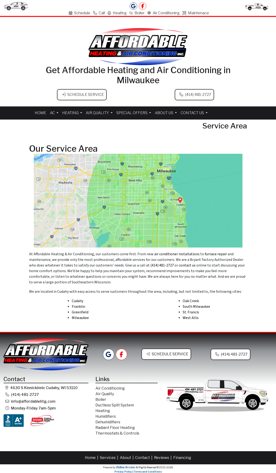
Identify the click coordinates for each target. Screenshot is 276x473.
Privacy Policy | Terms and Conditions (138, 471)
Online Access (125, 467)
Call (99, 13)
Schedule (79, 13)
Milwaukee (80, 317)
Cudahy (77, 300)
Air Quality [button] (98, 112)
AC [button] (53, 112)
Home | (92, 457)
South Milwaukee (196, 306)
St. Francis (191, 311)
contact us (187, 264)
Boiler (137, 13)
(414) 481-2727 (198, 94)
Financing (182, 457)
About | (127, 457)
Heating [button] (70, 112)
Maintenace (195, 13)
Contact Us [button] (193, 112)
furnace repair (216, 253)
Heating (117, 13)
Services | (109, 457)
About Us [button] (164, 112)
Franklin (78, 306)
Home (40, 112)
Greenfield (80, 311)
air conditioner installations (177, 253)
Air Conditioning (163, 13)
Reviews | (163, 457)
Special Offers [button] (132, 112)
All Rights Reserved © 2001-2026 (154, 466)
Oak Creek (191, 300)
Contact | (144, 457)
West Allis (191, 317)
